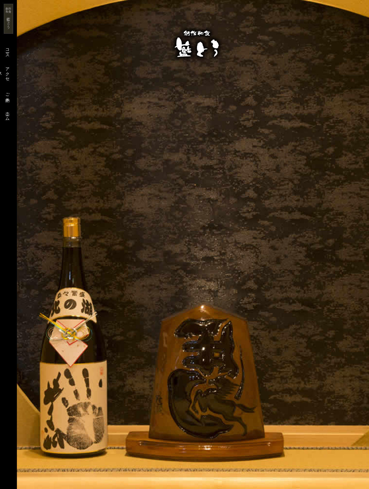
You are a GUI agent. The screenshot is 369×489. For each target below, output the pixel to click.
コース (7, 50)
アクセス (5, 72)
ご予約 (7, 92)
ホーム (7, 113)
